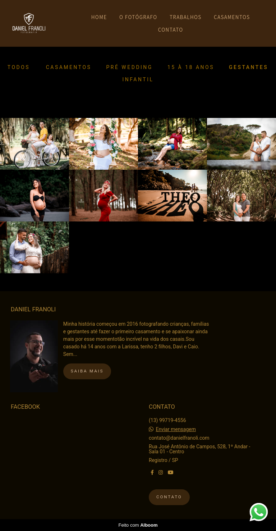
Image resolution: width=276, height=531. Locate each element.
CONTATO (170, 29)
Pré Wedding (129, 67)
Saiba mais (87, 371)
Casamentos (69, 67)
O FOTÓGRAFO (138, 17)
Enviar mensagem (176, 429)
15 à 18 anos (190, 67)
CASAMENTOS (232, 17)
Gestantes (248, 67)
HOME (99, 17)
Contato (169, 496)
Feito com (137, 525)
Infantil (138, 79)
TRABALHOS (186, 17)
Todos (19, 67)
